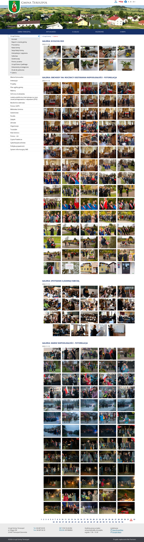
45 (88, 522)
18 (87, 519)
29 (122, 519)
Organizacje (14, 126)
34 (53, 522)
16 (81, 519)
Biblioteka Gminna (16, 109)
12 (69, 519)
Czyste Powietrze (16, 139)
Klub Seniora (14, 133)
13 (72, 519)
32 (131, 519)
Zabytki (12, 119)
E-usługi (73, 32)
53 (113, 522)
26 (112, 519)
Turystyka (13, 129)
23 (103, 519)
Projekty (13, 84)
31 (128, 519)
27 (115, 519)
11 (65, 519)
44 (85, 522)
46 (91, 522)
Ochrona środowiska (17, 94)
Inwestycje (14, 81)
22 (100, 519)
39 (69, 522)
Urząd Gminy (24, 36)
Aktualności (49, 32)
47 (94, 522)
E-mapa (120, 32)
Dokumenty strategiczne (19, 67)
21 (97, 519)
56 (122, 522)
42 (78, 522)
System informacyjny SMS (19, 149)
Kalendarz (97, 32)
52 (110, 522)
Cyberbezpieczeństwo (18, 143)
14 (75, 519)
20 (93, 519)
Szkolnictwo (14, 113)
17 (84, 519)
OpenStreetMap (117, 530)
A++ (134, 2)
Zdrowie (13, 123)
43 (82, 522)
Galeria (13, 73)
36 (60, 522)
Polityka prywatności (17, 146)
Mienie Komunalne (16, 77)
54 (116, 522)
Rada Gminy (15, 48)
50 (103, 522)
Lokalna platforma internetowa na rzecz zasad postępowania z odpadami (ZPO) (24, 98)
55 (119, 522)
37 (63, 522)
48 (97, 522)
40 (72, 522)
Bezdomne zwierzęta (17, 103)
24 (106, 519)
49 (100, 522)
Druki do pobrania (17, 70)
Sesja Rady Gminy (17, 50)
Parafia (12, 116)
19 (90, 519)
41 (75, 522)
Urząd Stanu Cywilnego (19, 64)
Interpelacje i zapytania (19, 53)
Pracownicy (14, 45)
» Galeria (55, 36)
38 (66, 522)
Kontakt (13, 39)
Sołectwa (14, 56)
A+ (131, 2)
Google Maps (116, 532)
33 (134, 519)
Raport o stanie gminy (18, 42)
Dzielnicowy (15, 59)
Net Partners (131, 539)
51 (107, 522)
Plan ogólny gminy (16, 87)
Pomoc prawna (16, 62)
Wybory (13, 91)
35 (57, 522)
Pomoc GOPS (15, 106)
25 (109, 519)
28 (118, 519)
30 (125, 519)
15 (78, 519)
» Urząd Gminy (46, 36)
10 (62, 519)
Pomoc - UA (14, 136)
